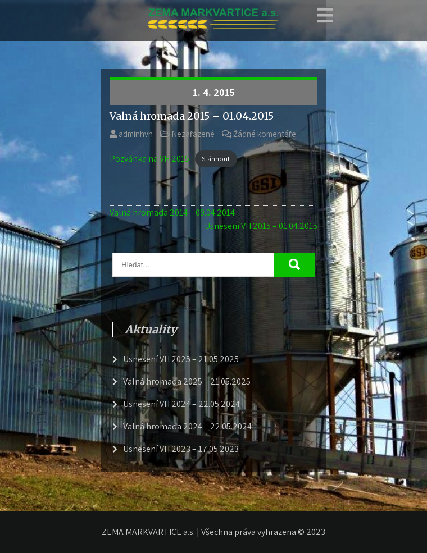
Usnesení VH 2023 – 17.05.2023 (181, 449)
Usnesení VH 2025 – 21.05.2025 (181, 359)
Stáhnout (216, 159)
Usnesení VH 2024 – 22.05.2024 (181, 404)
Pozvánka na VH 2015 (149, 158)
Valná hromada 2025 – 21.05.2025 (187, 381)
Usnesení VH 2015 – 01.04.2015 (261, 226)
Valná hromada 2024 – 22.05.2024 (187, 426)
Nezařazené (193, 134)
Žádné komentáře (264, 134)
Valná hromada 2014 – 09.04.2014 (172, 212)
